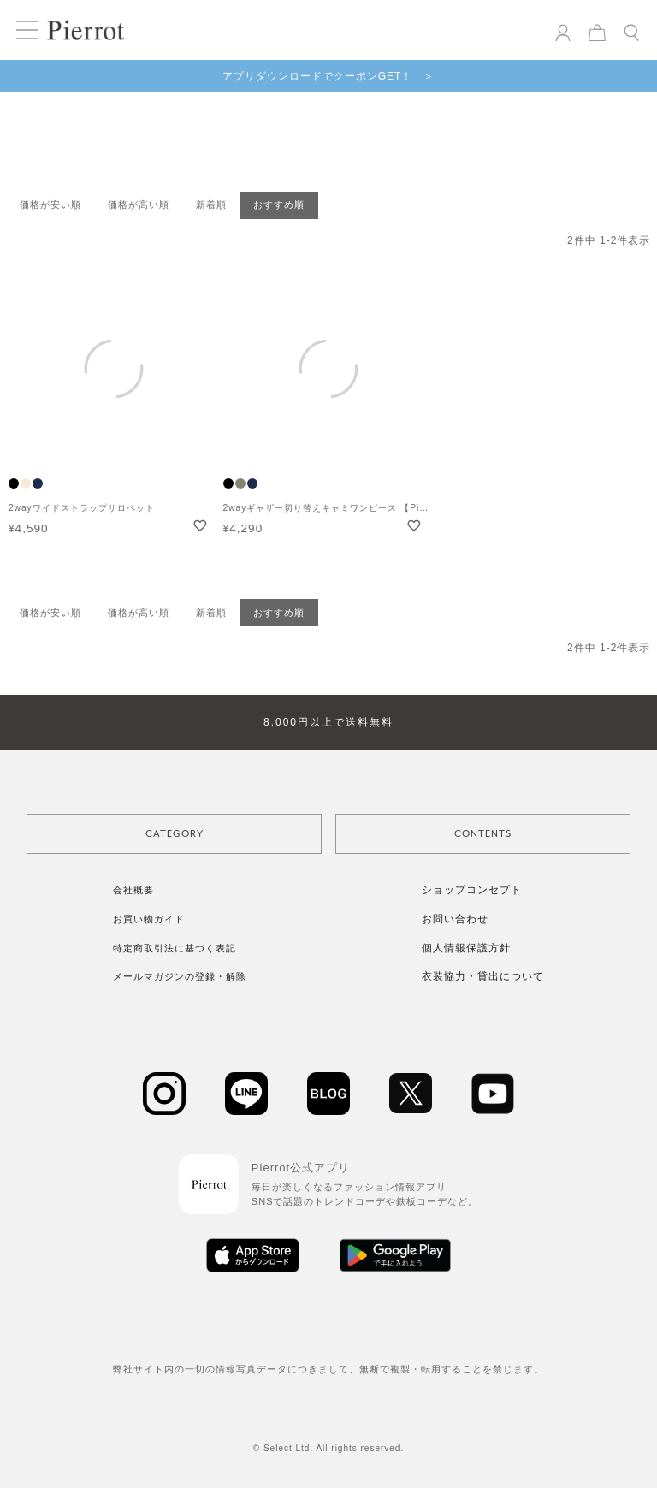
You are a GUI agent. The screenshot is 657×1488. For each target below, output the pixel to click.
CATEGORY (174, 833)
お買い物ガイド (149, 919)
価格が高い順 (138, 204)
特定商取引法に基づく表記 (174, 948)
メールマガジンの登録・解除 (179, 976)
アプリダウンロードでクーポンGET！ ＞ (328, 76)
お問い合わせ (455, 919)
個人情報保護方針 (466, 948)
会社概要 (133, 890)
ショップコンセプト (472, 890)
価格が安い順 (50, 204)
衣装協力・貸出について (483, 976)
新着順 (211, 204)
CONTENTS (483, 833)
